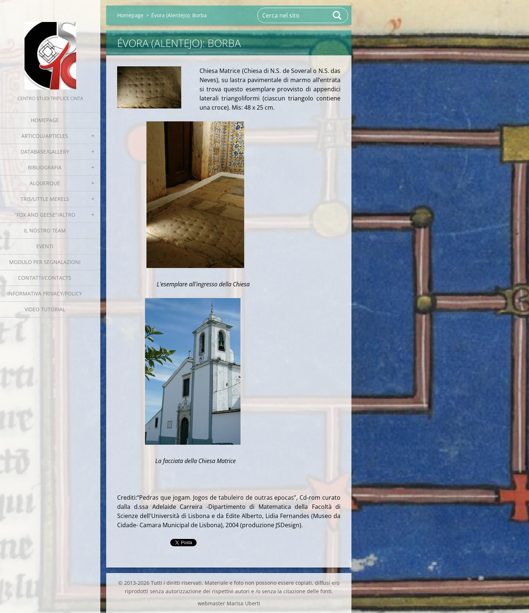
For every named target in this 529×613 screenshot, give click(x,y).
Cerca (337, 15)
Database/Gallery (45, 151)
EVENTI (44, 246)
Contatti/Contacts (44, 277)
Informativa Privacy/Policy (44, 293)
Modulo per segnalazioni (45, 261)
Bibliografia (45, 167)
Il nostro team (45, 230)
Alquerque (45, 183)
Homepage (45, 120)
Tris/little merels (45, 198)
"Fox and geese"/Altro (44, 214)
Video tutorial (45, 309)
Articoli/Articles (44, 135)
